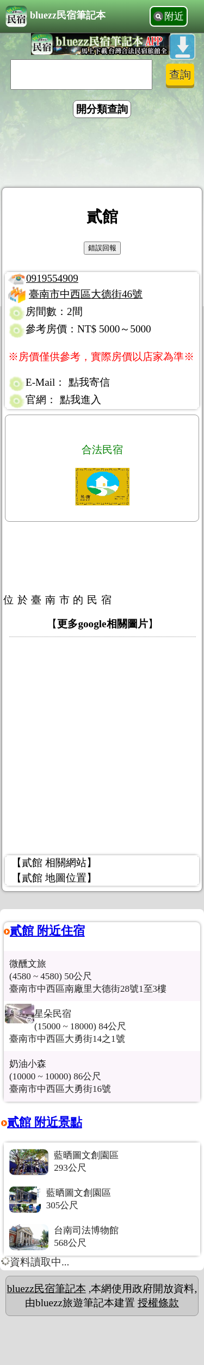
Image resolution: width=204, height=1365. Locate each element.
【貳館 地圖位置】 (54, 878)
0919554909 (52, 278)
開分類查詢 (102, 109)
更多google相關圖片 (102, 623)
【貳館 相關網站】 (54, 862)
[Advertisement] (102, 154)
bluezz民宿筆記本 (55, 16)
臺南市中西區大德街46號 (86, 294)
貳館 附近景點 (44, 1122)
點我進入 (80, 399)
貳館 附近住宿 (47, 930)
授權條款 (158, 1302)
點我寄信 (89, 382)
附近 (174, 16)
